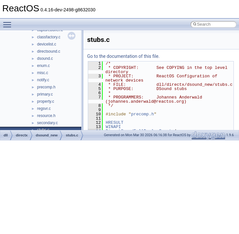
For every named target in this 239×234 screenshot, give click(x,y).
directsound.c (48, 51)
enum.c (43, 65)
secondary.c (47, 123)
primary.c (45, 94)
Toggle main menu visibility (8, 22)
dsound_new (47, 135)
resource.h (46, 115)
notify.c (43, 80)
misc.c (42, 73)
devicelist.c (46, 44)
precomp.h (46, 87)
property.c (45, 101)
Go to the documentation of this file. (123, 56)
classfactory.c (48, 37)
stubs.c (72, 135)
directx (22, 135)
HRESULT (115, 122)
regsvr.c (44, 108)
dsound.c (45, 58)
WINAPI (113, 127)
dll (6, 135)
